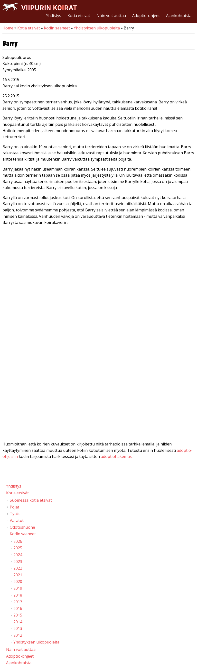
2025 (17, 548)
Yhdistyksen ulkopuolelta (97, 28)
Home (7, 28)
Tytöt (15, 513)
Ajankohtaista (178, 15)
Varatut (17, 520)
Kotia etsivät (78, 15)
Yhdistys (53, 15)
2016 (17, 608)
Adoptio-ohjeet (146, 15)
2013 (17, 628)
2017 (17, 601)
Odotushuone (22, 527)
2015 (17, 615)
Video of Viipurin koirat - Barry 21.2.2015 (98, 280)
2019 (17, 588)
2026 (17, 541)
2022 (17, 568)
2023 (17, 561)
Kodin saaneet (57, 28)
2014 (17, 622)
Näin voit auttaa (111, 15)
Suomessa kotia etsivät (31, 500)
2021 (17, 575)
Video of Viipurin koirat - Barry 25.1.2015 (98, 388)
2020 (17, 581)
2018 (17, 595)
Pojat (14, 507)
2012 (17, 635)
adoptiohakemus (116, 456)
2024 (17, 554)
